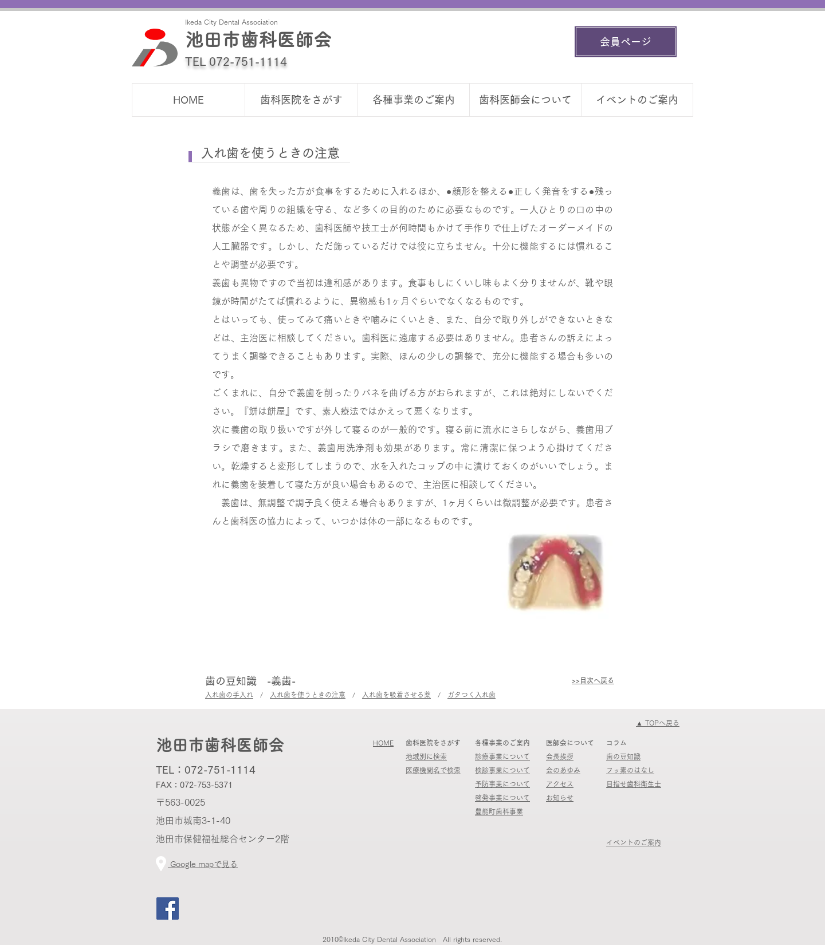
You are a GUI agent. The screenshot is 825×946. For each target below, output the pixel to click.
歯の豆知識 (623, 756)
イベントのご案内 (633, 842)
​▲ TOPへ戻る (657, 722)
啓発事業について (502, 797)
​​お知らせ (559, 797)
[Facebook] (167, 908)
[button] (301, 100)
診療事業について (502, 756)
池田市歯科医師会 (258, 39)
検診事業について (502, 770)
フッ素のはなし (630, 770)
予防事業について (502, 784)
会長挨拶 (559, 756)
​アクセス (559, 784)
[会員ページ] (625, 42)
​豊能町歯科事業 (499, 811)
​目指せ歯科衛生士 (633, 784)
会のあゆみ (563, 770)
